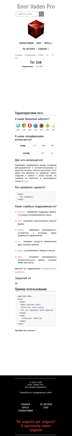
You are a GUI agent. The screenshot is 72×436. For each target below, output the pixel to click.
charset (21, 211)
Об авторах (29, 48)
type (20, 256)
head (26, 181)
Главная (42, 48)
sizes (20, 250)
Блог (38, 43)
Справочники (26, 43)
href (19, 220)
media (20, 229)
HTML (37, 66)
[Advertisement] (35, 86)
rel (19, 241)
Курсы (47, 43)
